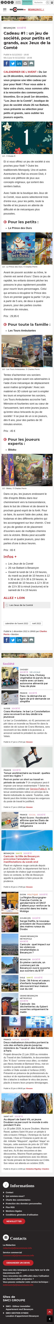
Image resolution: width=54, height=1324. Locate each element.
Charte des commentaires (18, 1200)
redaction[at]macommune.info (17, 1248)
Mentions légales (14, 1211)
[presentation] (42, 150)
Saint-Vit (8, 1116)
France (23, 693)
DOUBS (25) (25, 918)
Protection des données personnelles (24, 1203)
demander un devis (18, 1263)
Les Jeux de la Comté (19, 605)
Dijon (23, 894)
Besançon (9, 28)
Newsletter (14, 1221)
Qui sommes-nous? (15, 1196)
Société (21, 28)
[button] (47, 2)
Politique (32, 894)
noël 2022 (36, 623)
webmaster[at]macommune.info (18, 1285)
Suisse (7, 708)
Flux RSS (10, 1207)
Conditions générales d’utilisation (22, 1215)
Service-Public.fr (38, 789)
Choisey (24, 670)
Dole (22, 978)
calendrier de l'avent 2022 (16, 623)
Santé (19, 853)
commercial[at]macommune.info (18, 1255)
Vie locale (35, 672)
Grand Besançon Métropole (29, 937)
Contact (9, 1192)
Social (32, 815)
